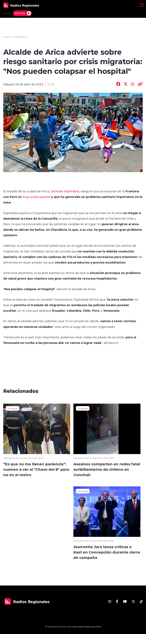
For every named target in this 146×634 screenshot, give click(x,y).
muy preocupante (36, 197)
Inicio (6, 37)
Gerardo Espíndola (65, 191)
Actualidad (19, 37)
